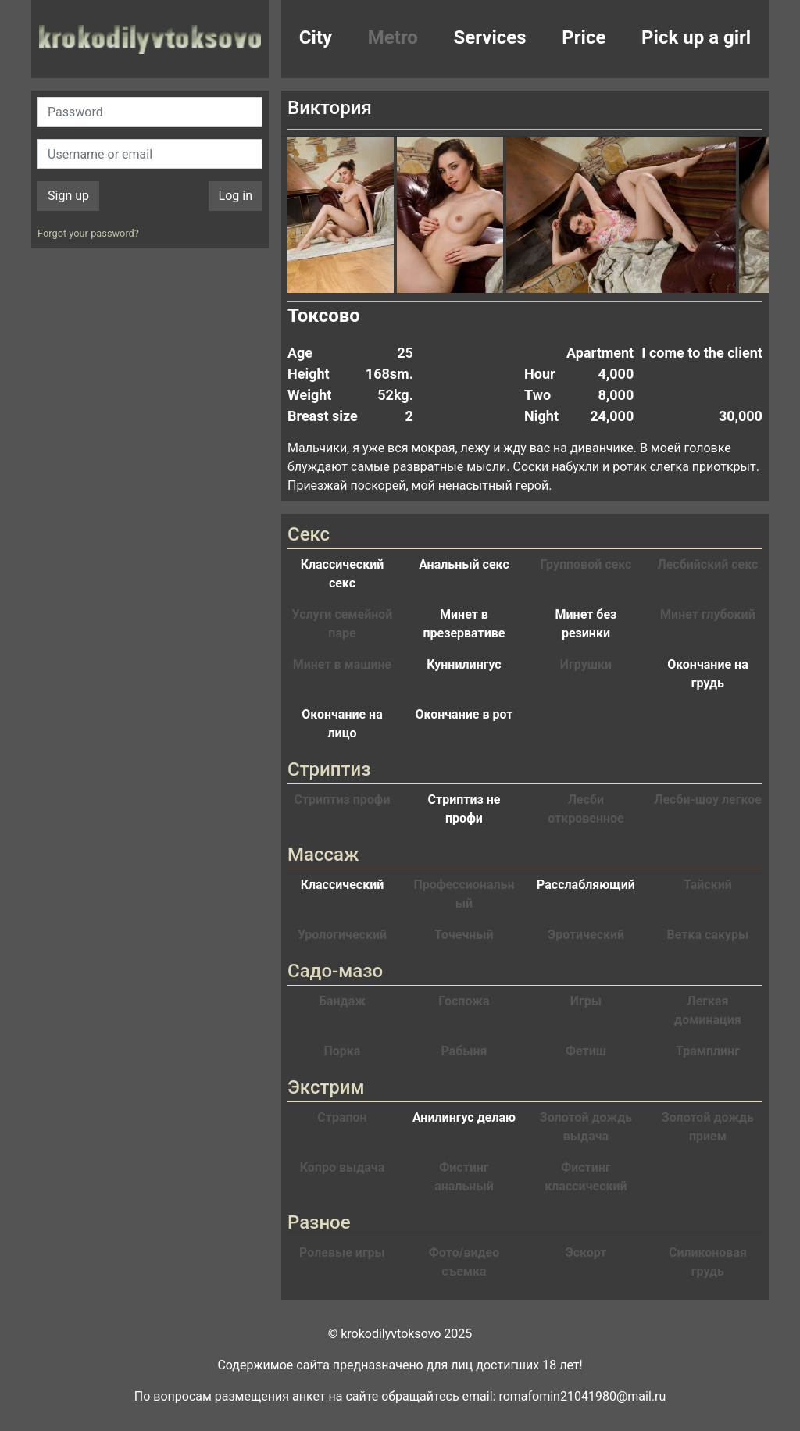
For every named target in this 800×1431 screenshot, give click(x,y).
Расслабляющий (586, 884)
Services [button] (490, 37)
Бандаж (342, 1001)
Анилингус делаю (464, 1117)
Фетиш (586, 1051)
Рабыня (464, 1051)
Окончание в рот (464, 714)
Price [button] (583, 37)
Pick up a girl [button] (696, 37)
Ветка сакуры (708, 934)
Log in (235, 195)
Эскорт (585, 1252)
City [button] (315, 37)
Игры (586, 1001)
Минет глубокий (707, 614)
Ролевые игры (342, 1252)
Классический (342, 884)
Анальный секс (464, 564)
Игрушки (586, 664)
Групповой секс (585, 564)
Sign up (68, 195)
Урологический (342, 934)
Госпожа (463, 1001)
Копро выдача (342, 1167)
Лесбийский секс (707, 564)
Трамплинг (708, 1051)
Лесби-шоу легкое (708, 799)
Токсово (324, 316)
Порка (342, 1051)
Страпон (341, 1117)
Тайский (708, 884)
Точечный (463, 934)
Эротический (586, 934)
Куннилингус (464, 664)
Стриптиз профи (342, 799)
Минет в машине (342, 664)
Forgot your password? (88, 233)
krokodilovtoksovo (150, 39)
